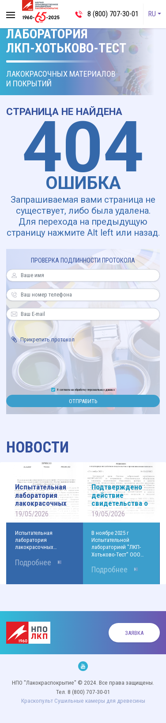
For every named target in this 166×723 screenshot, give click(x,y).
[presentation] (83, 364)
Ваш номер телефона (14, 294)
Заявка (134, 633)
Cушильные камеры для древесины (99, 700)
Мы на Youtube (83, 666)
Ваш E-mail (14, 314)
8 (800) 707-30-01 (113, 14)
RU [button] (152, 14)
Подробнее (33, 562)
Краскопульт (37, 700)
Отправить (83, 401)
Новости (37, 447)
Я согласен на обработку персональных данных (86, 390)
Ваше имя (14, 275)
